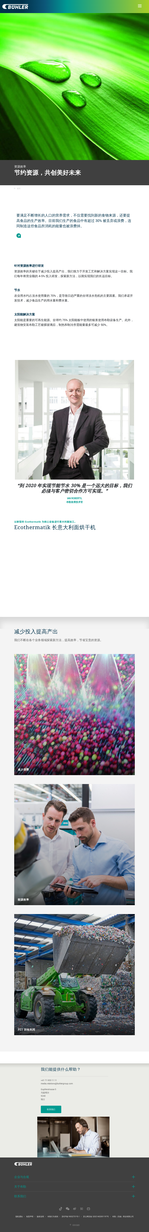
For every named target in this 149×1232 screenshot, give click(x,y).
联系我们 (51, 1109)
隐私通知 (19, 1216)
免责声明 (29, 1216)
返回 (17, 188)
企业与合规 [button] (21, 1177)
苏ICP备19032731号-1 (71, 1216)
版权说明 (40, 1216)
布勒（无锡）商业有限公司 (123, 1216)
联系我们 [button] (20, 1196)
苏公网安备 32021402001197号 (96, 1216)
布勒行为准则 (52, 1216)
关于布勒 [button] (20, 1187)
